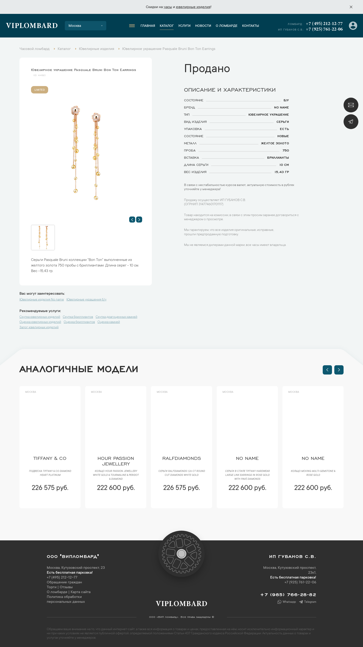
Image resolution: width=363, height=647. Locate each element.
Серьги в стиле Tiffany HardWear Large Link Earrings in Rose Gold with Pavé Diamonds (247, 475)
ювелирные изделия (193, 7)
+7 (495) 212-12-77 (324, 24)
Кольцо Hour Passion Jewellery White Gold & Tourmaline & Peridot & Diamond (116, 475)
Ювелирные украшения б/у (86, 300)
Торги (51, 587)
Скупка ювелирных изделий (39, 317)
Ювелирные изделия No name (41, 300)
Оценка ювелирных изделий (40, 322)
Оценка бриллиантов (79, 322)
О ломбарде (227, 26)
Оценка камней (108, 322)
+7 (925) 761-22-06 (324, 29)
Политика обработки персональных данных (66, 599)
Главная (148, 26)
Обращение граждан (64, 582)
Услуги (184, 26)
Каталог (167, 26)
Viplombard (32, 26)
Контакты (250, 26)
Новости (203, 26)
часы (168, 7)
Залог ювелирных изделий (39, 327)
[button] (132, 220)
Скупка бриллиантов (78, 317)
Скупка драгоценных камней (116, 317)
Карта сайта (81, 592)
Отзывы (66, 587)
